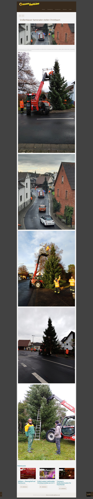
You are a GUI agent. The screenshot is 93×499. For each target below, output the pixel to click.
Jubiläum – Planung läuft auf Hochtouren (26, 482)
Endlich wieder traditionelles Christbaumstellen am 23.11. (46, 482)
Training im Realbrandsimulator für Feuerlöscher (64, 483)
